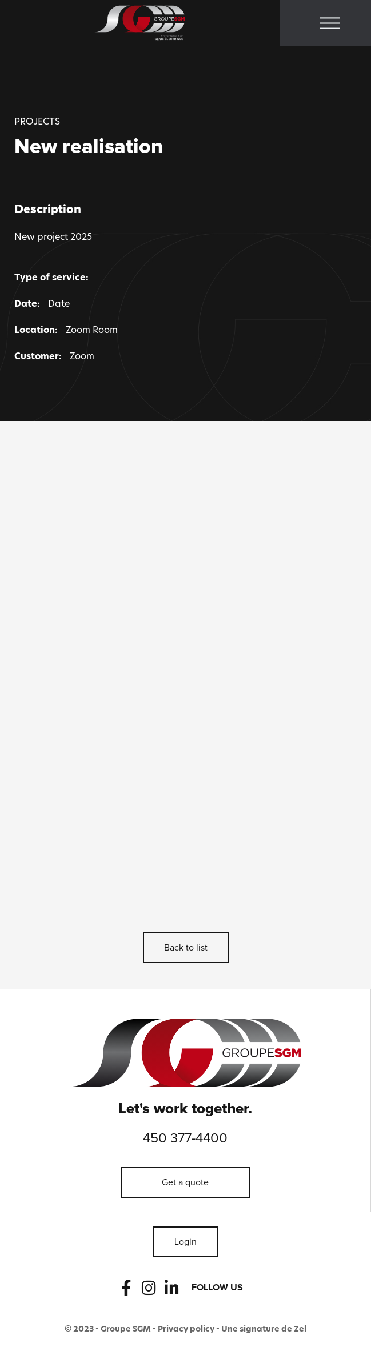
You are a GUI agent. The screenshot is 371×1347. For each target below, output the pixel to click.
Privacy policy (186, 1328)
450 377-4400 (185, 1138)
